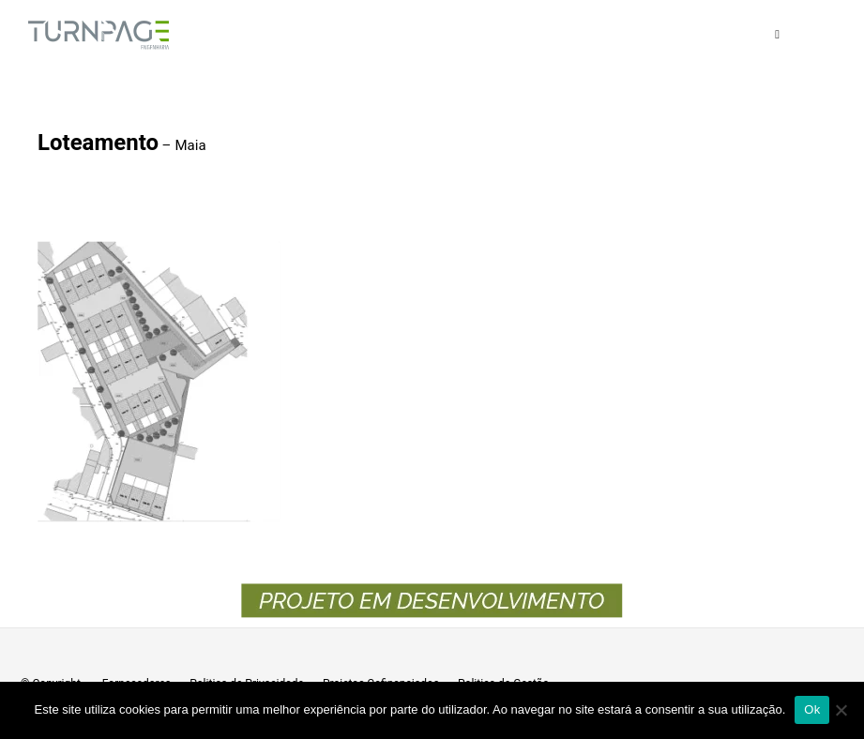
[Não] (840, 710)
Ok (812, 709)
